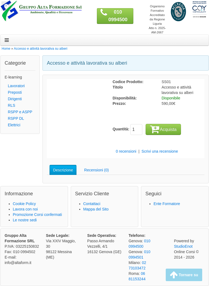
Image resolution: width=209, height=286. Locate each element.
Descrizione (63, 170)
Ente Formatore (166, 204)
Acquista (163, 129)
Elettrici (12, 125)
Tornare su (184, 275)
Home (6, 49)
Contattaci (91, 204)
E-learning (13, 77)
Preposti (13, 92)
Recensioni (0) (96, 170)
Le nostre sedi (25, 220)
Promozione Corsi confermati (37, 214)
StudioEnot (183, 246)
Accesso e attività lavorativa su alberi (40, 49)
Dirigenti (13, 99)
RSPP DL (14, 118)
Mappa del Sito (96, 209)
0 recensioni (126, 151)
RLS (10, 105)
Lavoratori (15, 86)
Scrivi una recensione (160, 151)
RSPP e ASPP (18, 112)
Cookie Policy (24, 204)
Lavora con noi (25, 209)
